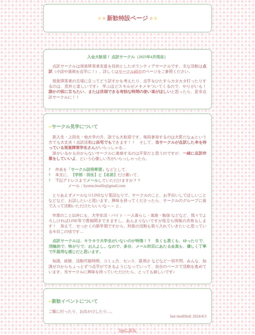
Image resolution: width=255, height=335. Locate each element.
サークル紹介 (130, 71)
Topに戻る (127, 330)
